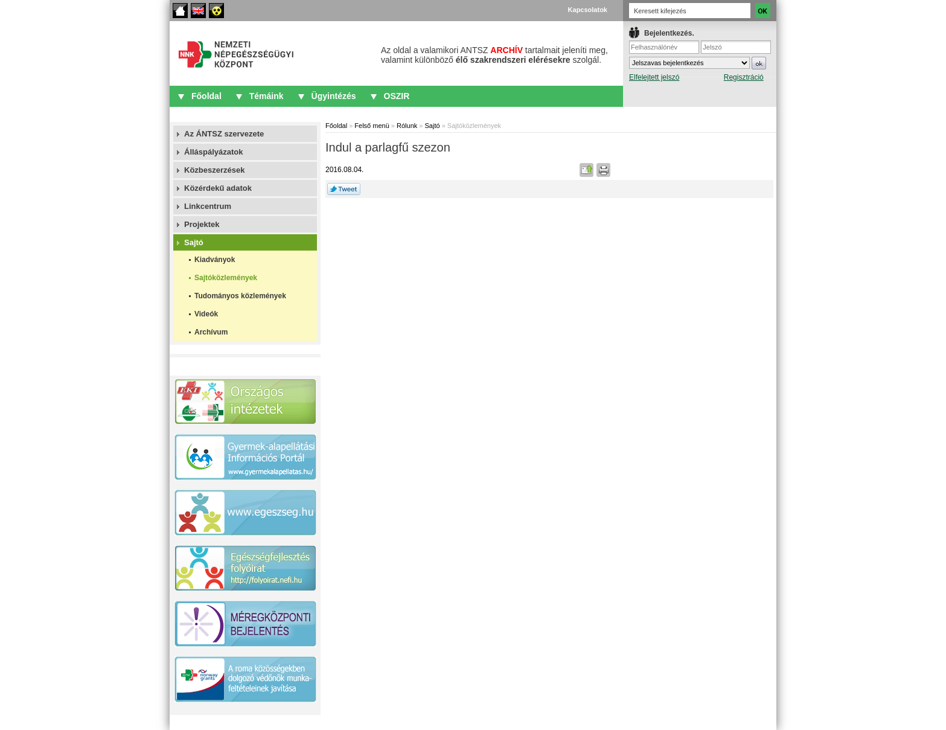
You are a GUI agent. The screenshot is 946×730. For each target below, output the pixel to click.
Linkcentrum (207, 206)
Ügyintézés (334, 96)
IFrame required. (700, 63)
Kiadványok (214, 259)
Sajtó (193, 242)
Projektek (202, 224)
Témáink (266, 96)
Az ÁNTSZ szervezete (224, 133)
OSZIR (397, 96)
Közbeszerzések (214, 169)
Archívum (211, 332)
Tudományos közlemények (240, 296)
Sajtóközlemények (225, 278)
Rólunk (407, 125)
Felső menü (371, 125)
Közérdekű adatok (218, 188)
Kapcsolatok (587, 9)
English (198, 10)
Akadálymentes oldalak (216, 10)
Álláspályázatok (213, 151)
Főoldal (180, 10)
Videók (206, 314)
